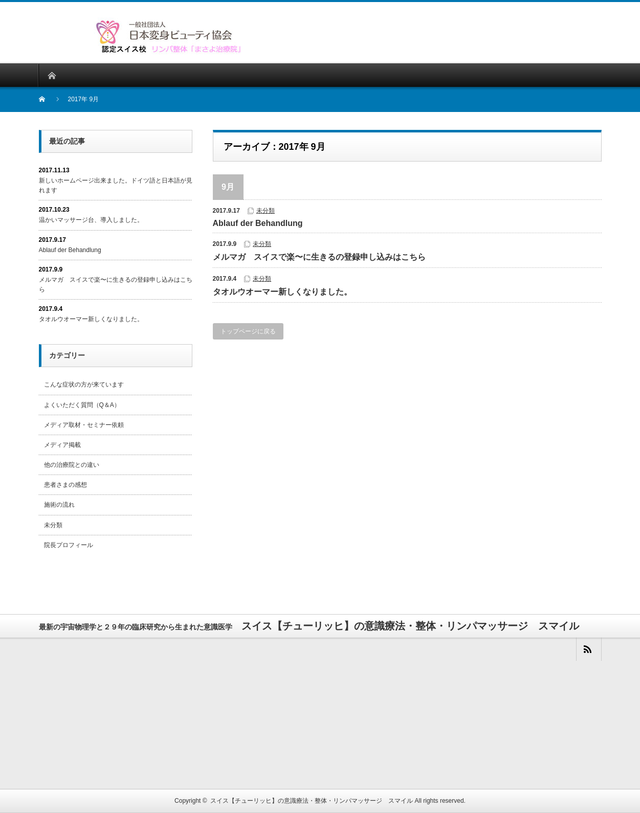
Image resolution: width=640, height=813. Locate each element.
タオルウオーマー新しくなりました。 (282, 291)
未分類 (265, 210)
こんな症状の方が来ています (84, 384)
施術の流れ (59, 504)
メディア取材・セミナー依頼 (84, 424)
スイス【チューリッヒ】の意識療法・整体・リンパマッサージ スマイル (311, 800)
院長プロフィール (68, 545)
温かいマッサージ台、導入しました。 (91, 219)
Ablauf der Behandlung (258, 223)
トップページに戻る (248, 331)
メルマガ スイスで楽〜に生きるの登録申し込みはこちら (319, 257)
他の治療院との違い (71, 464)
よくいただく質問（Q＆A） (82, 405)
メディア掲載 (62, 444)
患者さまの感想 (65, 484)
